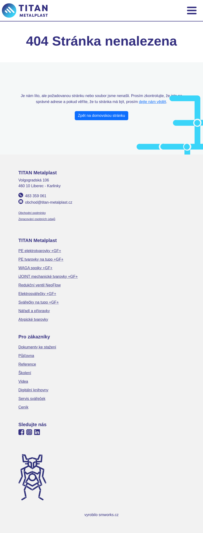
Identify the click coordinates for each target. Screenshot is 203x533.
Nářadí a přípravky (34, 311)
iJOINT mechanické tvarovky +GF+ (48, 276)
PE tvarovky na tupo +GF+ (41, 259)
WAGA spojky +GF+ (35, 268)
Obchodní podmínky (32, 213)
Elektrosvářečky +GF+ (37, 294)
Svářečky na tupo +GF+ (38, 302)
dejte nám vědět (152, 102)
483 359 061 (35, 196)
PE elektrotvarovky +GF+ (39, 251)
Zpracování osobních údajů (36, 219)
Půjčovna (26, 356)
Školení (24, 373)
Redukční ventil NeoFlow (39, 285)
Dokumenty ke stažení (37, 347)
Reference (27, 364)
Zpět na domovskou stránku (101, 116)
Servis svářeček (31, 399)
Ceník (23, 407)
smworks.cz (109, 515)
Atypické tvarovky (33, 319)
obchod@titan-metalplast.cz (48, 202)
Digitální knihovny (33, 390)
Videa (23, 381)
